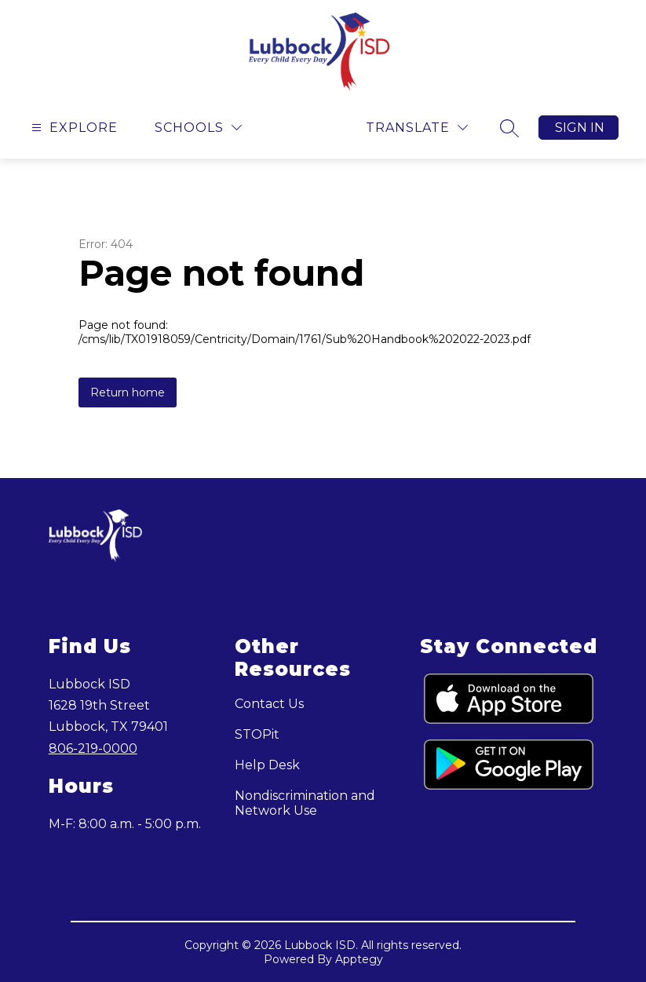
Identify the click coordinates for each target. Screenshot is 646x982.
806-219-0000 (93, 748)
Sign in (579, 127)
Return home (127, 392)
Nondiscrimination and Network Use (305, 803)
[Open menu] (72, 127)
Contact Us (269, 703)
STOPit (257, 734)
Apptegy (359, 959)
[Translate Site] (417, 127)
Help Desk (267, 764)
